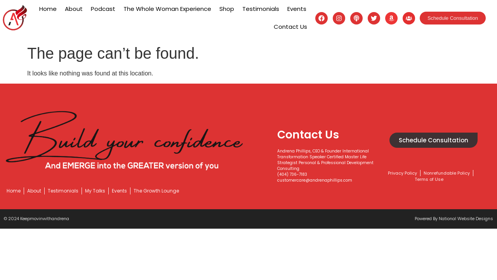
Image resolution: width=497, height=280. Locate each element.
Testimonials (260, 9)
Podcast (103, 9)
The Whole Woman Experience (167, 9)
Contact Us (290, 27)
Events (296, 9)
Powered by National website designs (454, 218)
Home (48, 9)
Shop (226, 9)
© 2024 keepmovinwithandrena (36, 218)
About (74, 9)
